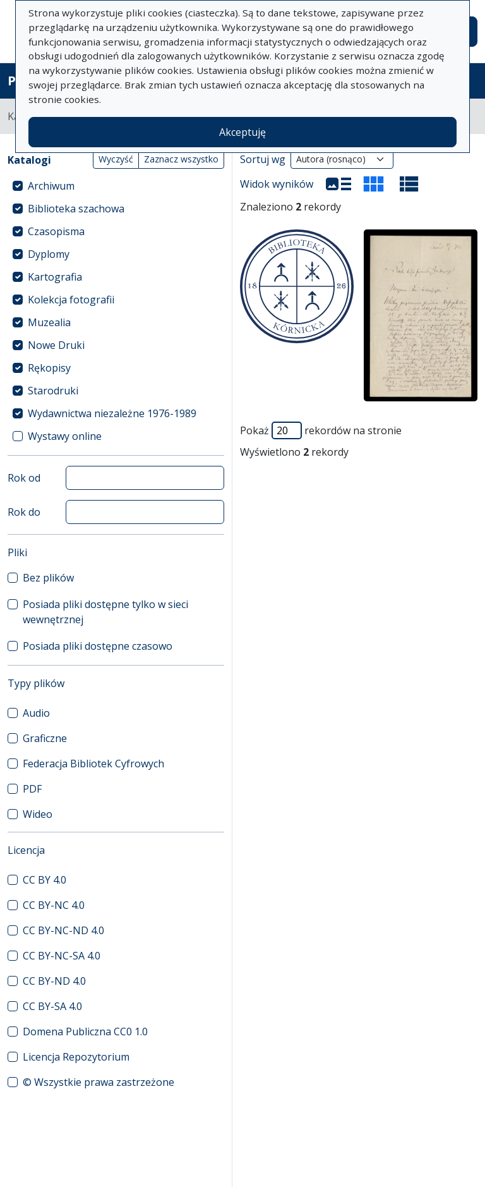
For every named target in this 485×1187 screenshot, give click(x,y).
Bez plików (48, 578)
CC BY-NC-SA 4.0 (61, 956)
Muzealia (49, 322)
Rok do (24, 512)
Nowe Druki (56, 345)
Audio (36, 713)
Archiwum (51, 186)
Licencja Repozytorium (76, 1057)
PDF (32, 789)
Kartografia (55, 277)
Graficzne (45, 738)
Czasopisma (56, 231)
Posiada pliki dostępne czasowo (97, 646)
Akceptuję (242, 132)
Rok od (24, 478)
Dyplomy (48, 254)
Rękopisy (49, 368)
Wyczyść (116, 159)
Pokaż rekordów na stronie (321, 430)
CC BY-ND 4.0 (54, 981)
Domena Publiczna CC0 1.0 (85, 1031)
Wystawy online (65, 436)
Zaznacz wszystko (181, 159)
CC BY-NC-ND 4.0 (63, 930)
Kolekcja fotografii (71, 300)
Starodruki (53, 391)
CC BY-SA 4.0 (52, 1006)
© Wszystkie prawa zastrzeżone (98, 1082)
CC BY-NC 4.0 (54, 905)
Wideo (37, 814)
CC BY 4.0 (44, 880)
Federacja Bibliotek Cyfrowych (93, 763)
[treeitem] (116, 186)
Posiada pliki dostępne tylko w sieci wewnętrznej (105, 611)
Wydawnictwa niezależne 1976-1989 (112, 413)
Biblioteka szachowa (76, 209)
